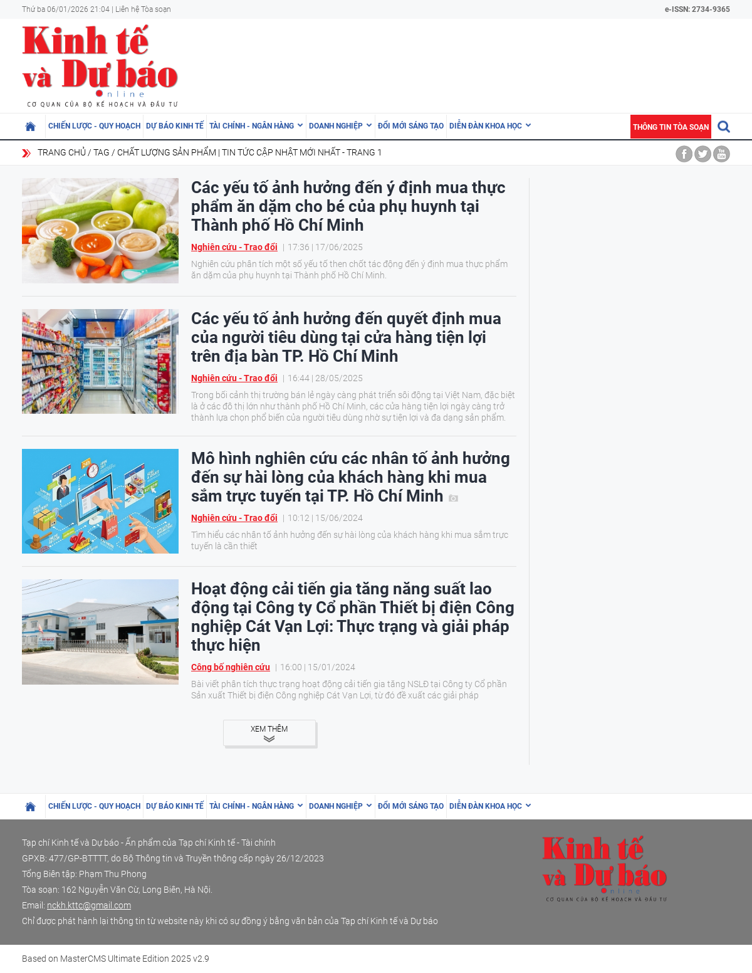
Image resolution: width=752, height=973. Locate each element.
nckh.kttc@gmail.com (89, 905)
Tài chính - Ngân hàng (251, 126)
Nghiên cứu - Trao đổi (234, 247)
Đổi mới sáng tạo (411, 126)
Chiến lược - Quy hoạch (94, 126)
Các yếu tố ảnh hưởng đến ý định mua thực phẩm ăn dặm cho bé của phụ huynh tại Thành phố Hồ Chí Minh (348, 206)
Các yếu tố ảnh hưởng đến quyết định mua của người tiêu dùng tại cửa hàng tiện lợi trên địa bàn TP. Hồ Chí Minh (346, 337)
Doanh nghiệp (336, 126)
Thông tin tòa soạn (671, 127)
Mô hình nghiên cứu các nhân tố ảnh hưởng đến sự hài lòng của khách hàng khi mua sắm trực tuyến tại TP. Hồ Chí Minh (350, 477)
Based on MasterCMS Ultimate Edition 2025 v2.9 (115, 959)
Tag (101, 152)
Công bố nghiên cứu (230, 667)
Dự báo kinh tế (175, 126)
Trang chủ (62, 152)
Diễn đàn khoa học (485, 126)
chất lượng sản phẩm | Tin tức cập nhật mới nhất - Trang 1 (249, 152)
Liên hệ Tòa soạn (143, 9)
